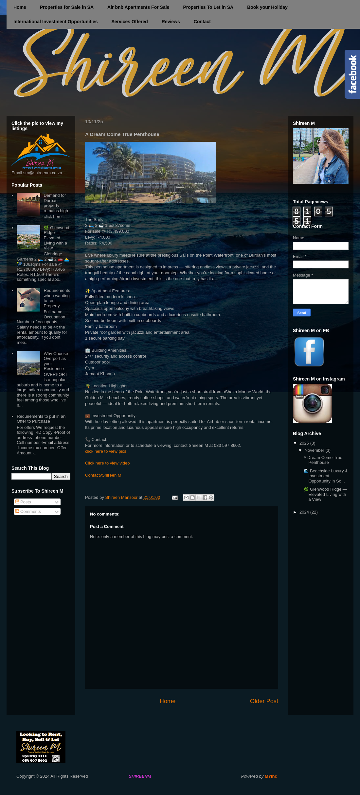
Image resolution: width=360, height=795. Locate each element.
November (315, 450)
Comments (28, 511)
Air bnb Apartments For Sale (138, 7)
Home (19, 7)
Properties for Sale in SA (67, 7)
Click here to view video (107, 463)
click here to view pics (105, 451)
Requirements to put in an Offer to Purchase (41, 419)
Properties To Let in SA (208, 7)
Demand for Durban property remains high (56, 203)
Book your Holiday (267, 7)
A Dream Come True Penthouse (322, 460)
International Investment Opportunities (55, 21)
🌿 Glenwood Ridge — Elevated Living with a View (56, 237)
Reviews (171, 21)
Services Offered (129, 21)
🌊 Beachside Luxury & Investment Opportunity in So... (325, 475)
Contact (202, 21)
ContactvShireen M (103, 475)
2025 (304, 443)
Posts (23, 501)
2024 (304, 512)
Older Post (264, 701)
